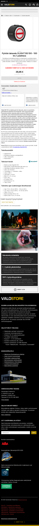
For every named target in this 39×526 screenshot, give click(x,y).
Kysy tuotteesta (7, 202)
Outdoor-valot (8, 15)
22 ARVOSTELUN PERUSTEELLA (19, 65)
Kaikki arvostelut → (7, 92)
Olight (19, 51)
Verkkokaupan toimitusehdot (13, 360)
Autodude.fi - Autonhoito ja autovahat (11, 507)
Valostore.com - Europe (7, 514)
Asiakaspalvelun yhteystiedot (13, 362)
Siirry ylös (19, 289)
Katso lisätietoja (5, 414)
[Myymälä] (13, 383)
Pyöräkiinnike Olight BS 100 (20, 147)
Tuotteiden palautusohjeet (12, 358)
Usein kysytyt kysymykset (12, 356)
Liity (33, 432)
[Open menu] (2, 5)
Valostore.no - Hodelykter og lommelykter (12, 510)
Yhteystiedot (5, 399)
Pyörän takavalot (26, 15)
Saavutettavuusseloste (11, 365)
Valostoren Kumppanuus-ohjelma (14, 354)
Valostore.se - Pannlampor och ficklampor (12, 509)
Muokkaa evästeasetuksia (9, 518)
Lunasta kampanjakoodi (11, 364)
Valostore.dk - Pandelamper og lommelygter (13, 512)
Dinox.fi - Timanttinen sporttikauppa (10, 505)
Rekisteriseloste (22, 499)
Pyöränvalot (17, 15)
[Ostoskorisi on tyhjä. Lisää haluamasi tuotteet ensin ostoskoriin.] (37, 4)
